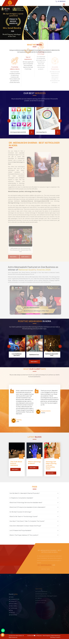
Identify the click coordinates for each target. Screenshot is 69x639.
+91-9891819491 (60, 1)
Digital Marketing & (55, 635)
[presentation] (9, 121)
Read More (15, 469)
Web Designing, (47, 635)
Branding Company (55, 637)
